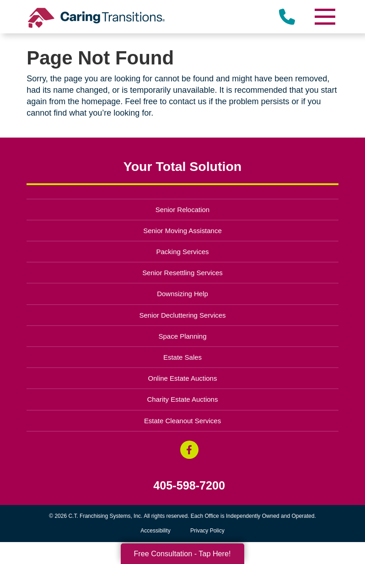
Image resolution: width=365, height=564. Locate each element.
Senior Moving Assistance (182, 230)
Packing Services (182, 251)
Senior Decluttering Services (182, 315)
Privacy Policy (207, 530)
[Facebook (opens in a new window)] (189, 450)
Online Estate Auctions (182, 378)
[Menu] (324, 16)
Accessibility (155, 530)
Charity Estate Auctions (182, 399)
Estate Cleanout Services (182, 421)
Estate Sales (182, 357)
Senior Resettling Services (182, 273)
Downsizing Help (182, 294)
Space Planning (183, 336)
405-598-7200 (189, 485)
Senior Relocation (182, 209)
